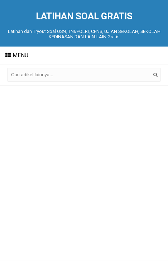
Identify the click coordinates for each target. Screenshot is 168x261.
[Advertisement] (84, 173)
